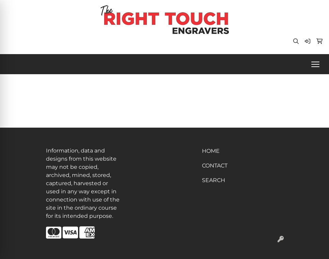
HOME (211, 151)
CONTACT (215, 165)
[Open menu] (315, 64)
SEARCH (213, 180)
